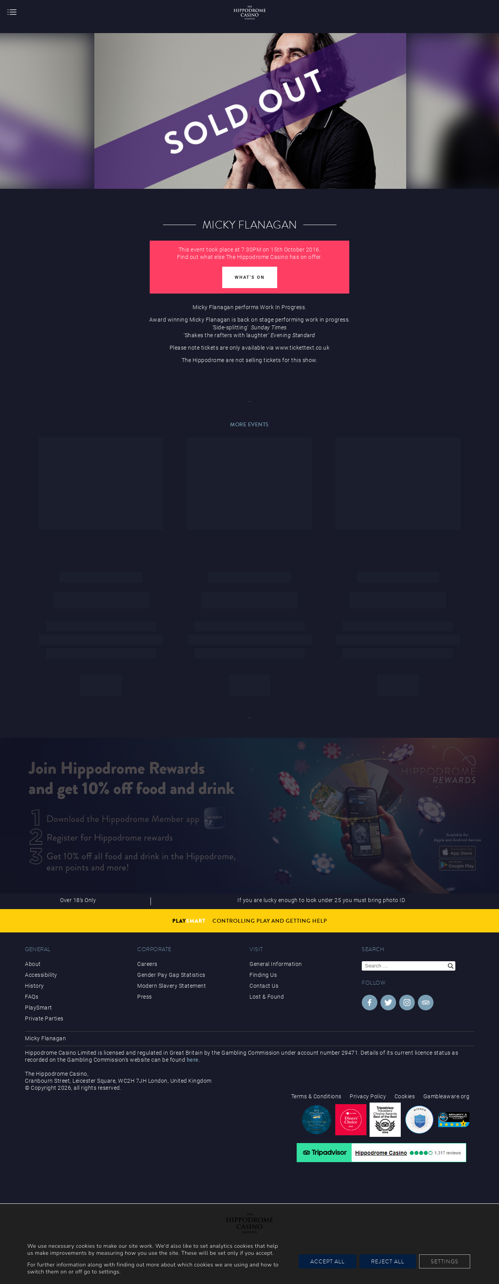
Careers (147, 964)
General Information (276, 964)
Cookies (405, 1096)
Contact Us (264, 986)
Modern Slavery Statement (171, 986)
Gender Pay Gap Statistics (171, 975)
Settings (444, 1261)
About (33, 964)
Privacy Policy (368, 1096)
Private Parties (44, 1018)
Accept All (327, 1261)
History (34, 986)
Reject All (387, 1261)
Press (144, 997)
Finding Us (263, 975)
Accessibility (41, 975)
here (193, 1060)
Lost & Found (267, 997)
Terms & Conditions (316, 1096)
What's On (250, 277)
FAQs (31, 997)
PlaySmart (38, 1007)
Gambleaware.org (446, 1096)
